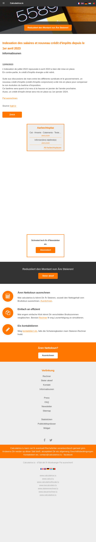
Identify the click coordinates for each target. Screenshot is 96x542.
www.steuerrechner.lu (48, 492)
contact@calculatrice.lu (51, 454)
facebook (68, 454)
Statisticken (46, 419)
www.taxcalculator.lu (48, 485)
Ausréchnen (46, 301)
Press (47, 398)
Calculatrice (16, 3)
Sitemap (47, 410)
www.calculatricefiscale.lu (48, 482)
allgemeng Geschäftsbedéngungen (76, 451)
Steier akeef (48, 275)
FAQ (47, 402)
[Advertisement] (48, 14)
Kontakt (46, 385)
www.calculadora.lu (48, 495)
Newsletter (47, 406)
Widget (46, 428)
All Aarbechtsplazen (52, 148)
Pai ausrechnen (9, 98)
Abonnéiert (45, 250)
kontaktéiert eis (30, 331)
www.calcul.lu (48, 479)
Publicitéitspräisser (47, 423)
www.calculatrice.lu (48, 475)
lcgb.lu (13, 106)
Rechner (43, 317)
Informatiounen (47, 389)
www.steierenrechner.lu (48, 488)
